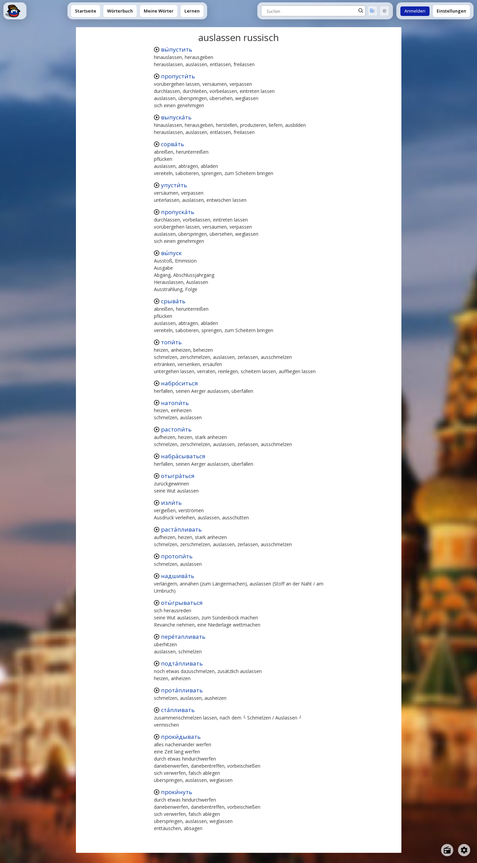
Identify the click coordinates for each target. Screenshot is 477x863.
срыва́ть (173, 301)
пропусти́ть (178, 76)
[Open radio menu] (447, 850)
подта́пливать (182, 663)
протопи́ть (177, 556)
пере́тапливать (183, 636)
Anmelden (414, 11)
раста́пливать (181, 529)
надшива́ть (177, 576)
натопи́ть (175, 403)
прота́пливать (182, 690)
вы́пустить (176, 49)
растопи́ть (176, 429)
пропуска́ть (177, 212)
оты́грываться (182, 603)
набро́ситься (179, 383)
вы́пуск (171, 253)
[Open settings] (464, 850)
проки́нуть (176, 792)
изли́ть (171, 502)
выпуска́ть (176, 117)
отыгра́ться (178, 476)
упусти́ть (174, 185)
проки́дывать (181, 737)
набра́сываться (183, 456)
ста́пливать (178, 710)
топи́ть (171, 342)
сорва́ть (172, 144)
